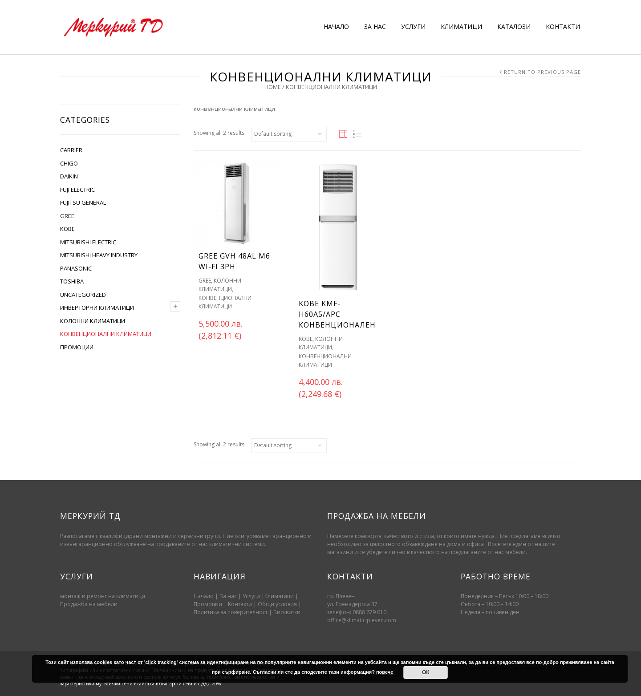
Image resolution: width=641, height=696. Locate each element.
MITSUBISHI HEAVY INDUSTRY (99, 255)
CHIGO (69, 163)
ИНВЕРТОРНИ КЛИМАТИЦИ (97, 307)
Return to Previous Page (542, 72)
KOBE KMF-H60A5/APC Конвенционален (337, 314)
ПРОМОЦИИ (76, 347)
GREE (67, 216)
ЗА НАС (375, 26)
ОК (426, 672)
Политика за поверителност (231, 612)
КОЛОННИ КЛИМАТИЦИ (92, 321)
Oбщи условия (277, 604)
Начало (204, 596)
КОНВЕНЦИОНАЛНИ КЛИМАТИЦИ (105, 334)
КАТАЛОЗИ (514, 26)
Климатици (279, 596)
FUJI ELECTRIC (77, 190)
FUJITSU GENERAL (83, 202)
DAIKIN (69, 176)
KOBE (67, 229)
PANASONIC (76, 268)
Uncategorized (83, 295)
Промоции (208, 604)
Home (272, 87)
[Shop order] (289, 134)
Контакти (240, 604)
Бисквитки (286, 612)
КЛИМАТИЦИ (461, 26)
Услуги (251, 596)
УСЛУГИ (413, 26)
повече (385, 672)
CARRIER (71, 150)
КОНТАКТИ (563, 26)
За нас (228, 596)
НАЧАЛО (336, 26)
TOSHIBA (72, 281)
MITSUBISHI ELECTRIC (88, 242)
